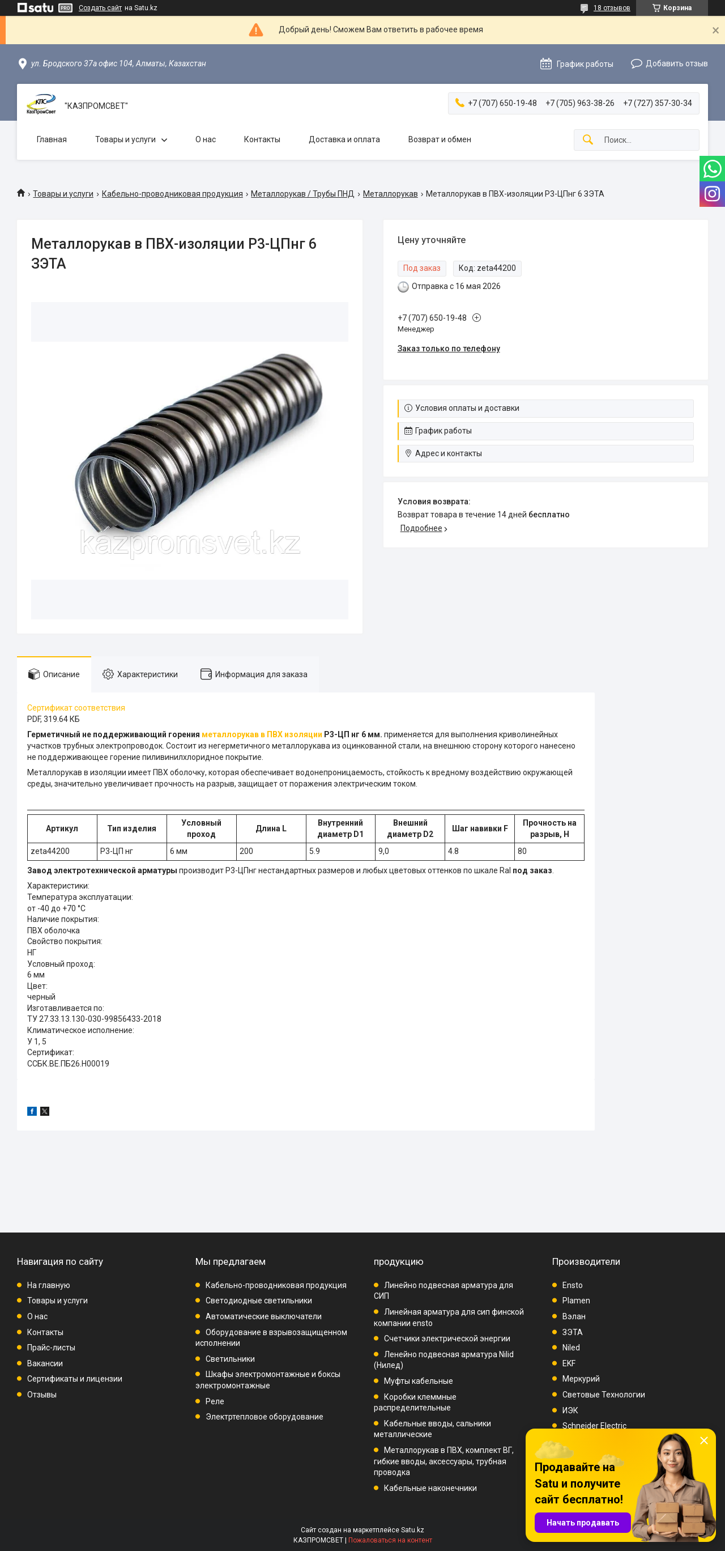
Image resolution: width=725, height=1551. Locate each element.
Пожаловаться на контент (390, 1540)
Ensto (572, 1285)
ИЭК (570, 1410)
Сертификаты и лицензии (74, 1378)
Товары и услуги (125, 139)
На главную (48, 1285)
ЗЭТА (572, 1332)
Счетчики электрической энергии (447, 1338)
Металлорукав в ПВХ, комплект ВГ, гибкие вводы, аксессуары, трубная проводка (444, 1461)
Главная (52, 139)
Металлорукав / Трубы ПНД (303, 193)
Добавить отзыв (677, 63)
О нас (205, 139)
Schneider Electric (594, 1425)
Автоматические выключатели (264, 1316)
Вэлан (574, 1316)
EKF (568, 1363)
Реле (215, 1401)
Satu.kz (412, 1530)
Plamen (576, 1300)
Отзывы (42, 1394)
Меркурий (581, 1378)
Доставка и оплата (344, 139)
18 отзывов (612, 8)
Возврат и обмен (439, 139)
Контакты (262, 139)
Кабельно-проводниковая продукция (172, 193)
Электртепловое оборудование (264, 1416)
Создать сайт (100, 8)
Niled (571, 1347)
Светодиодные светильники (259, 1300)
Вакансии (45, 1363)
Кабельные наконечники (430, 1488)
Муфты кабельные (418, 1381)
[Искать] (588, 140)
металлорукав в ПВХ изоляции (262, 734)
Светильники (230, 1358)
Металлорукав (390, 193)
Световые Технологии (603, 1394)
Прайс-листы (51, 1347)
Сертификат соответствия (76, 707)
